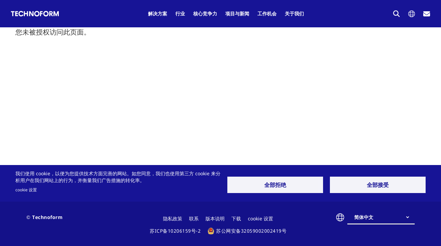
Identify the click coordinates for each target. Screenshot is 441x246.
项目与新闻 (237, 13)
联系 (194, 218)
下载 (236, 218)
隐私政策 (172, 218)
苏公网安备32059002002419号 (251, 231)
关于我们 (294, 13)
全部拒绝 (275, 185)
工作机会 (267, 13)
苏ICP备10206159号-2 (175, 231)
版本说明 (215, 218)
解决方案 (157, 13)
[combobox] (384, 217)
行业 (180, 13)
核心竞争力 (205, 13)
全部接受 (378, 185)
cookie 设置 (26, 189)
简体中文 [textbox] (363, 217)
